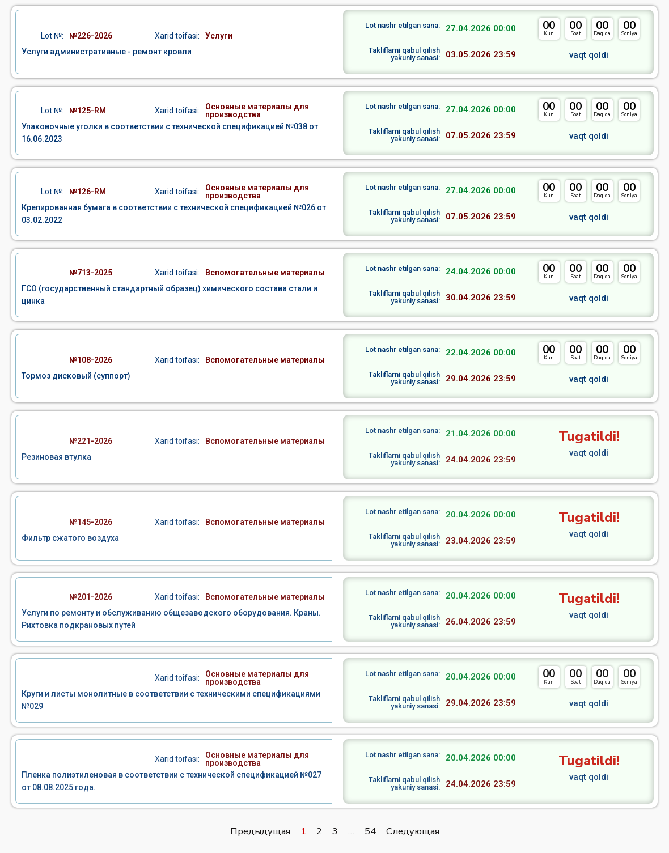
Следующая (412, 831)
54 (370, 831)
